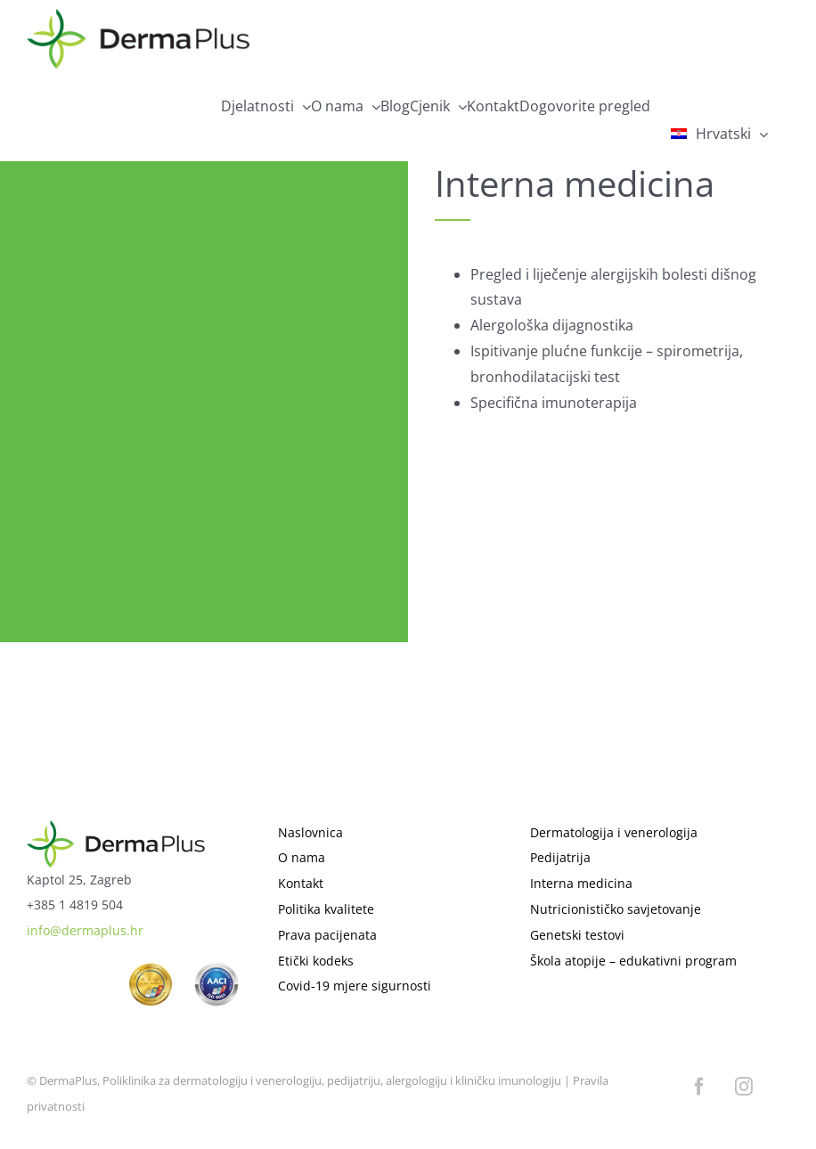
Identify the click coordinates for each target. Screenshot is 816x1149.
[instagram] (744, 1087)
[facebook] (699, 1087)
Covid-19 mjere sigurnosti (354, 985)
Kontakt (300, 883)
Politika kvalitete (326, 908)
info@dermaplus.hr (85, 930)
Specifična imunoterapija (553, 402)
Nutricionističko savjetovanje (615, 908)
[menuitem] (720, 134)
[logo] (116, 827)
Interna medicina (581, 883)
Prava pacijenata (327, 934)
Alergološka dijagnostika (551, 325)
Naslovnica (310, 832)
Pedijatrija (560, 857)
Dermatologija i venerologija (614, 832)
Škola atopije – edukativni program (633, 960)
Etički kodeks (316, 960)
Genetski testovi (577, 934)
